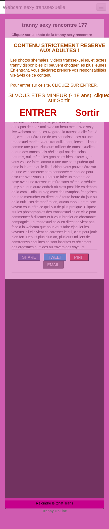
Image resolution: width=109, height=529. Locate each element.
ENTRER (38, 113)
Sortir (87, 113)
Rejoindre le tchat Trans (54, 503)
